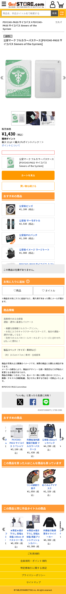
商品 (17, 290)
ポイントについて (11, 145)
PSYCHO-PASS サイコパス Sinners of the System (23, 25)
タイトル (48, 290)
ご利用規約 (34, 553)
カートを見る (28, 175)
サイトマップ (33, 582)
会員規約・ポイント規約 (33, 560)
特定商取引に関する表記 (33, 568)
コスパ (58, 22)
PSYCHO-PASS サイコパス (16, 22)
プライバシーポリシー (34, 575)
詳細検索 (62, 13)
